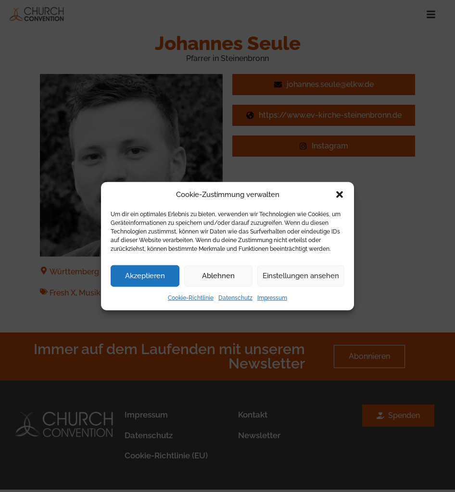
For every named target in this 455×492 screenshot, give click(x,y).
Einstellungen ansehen (301, 275)
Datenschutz (235, 297)
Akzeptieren (145, 275)
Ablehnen (218, 275)
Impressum (272, 297)
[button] (339, 194)
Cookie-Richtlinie (191, 297)
